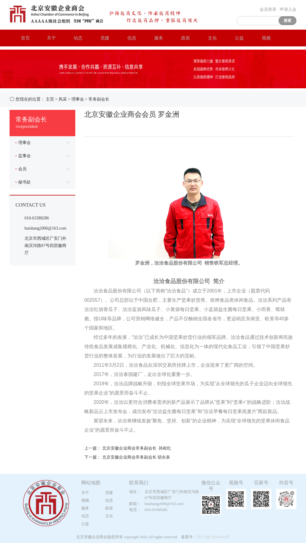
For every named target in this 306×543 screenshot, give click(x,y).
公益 (236, 37)
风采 (63, 99)
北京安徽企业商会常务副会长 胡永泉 (136, 457)
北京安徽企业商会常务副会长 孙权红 (136, 448)
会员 (21, 169)
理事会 (77, 99)
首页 (22, 37)
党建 (102, 37)
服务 (155, 37)
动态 (75, 37)
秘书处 (23, 182)
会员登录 (268, 9)
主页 (50, 99)
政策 (182, 37)
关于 (48, 37)
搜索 (287, 20)
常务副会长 (98, 99)
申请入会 (288, 9)
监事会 (23, 156)
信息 (129, 37)
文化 (209, 37)
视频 (263, 37)
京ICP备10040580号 (213, 537)
